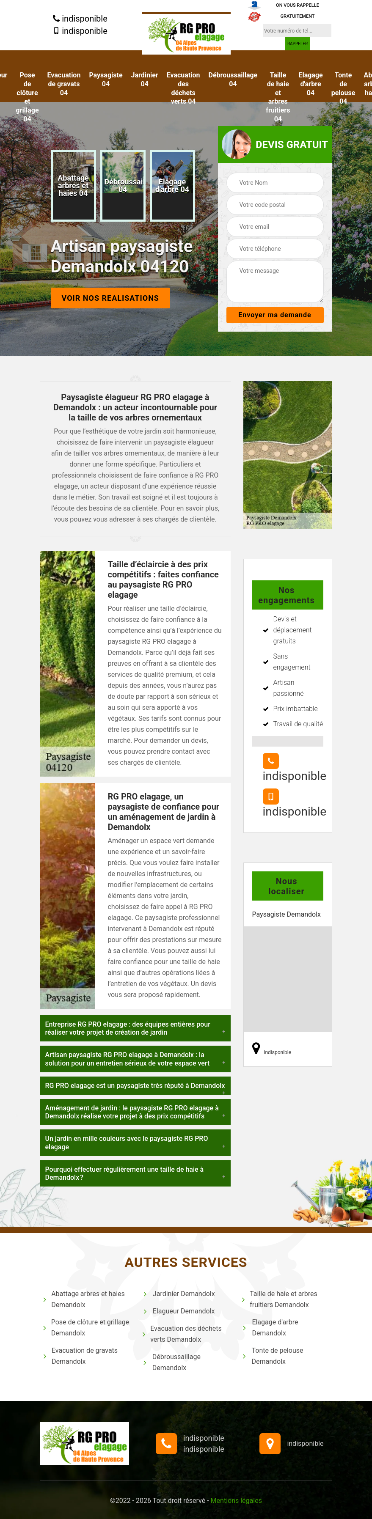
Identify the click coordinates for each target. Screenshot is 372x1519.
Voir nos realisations (110, 298)
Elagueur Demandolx (178, 1311)
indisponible (80, 19)
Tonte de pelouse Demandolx (272, 1355)
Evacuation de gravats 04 (64, 84)
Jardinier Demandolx (178, 1294)
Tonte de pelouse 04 (343, 88)
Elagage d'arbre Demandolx (269, 1327)
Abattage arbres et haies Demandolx (83, 1299)
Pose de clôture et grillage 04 (27, 97)
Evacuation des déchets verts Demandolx (182, 1333)
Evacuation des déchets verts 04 (183, 88)
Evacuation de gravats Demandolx (80, 1355)
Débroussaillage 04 (233, 79)
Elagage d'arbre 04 (310, 84)
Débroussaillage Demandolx (171, 1362)
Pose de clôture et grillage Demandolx (86, 1327)
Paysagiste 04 (105, 79)
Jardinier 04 (144, 79)
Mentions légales (236, 1501)
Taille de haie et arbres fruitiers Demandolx (279, 1299)
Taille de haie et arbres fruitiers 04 (278, 97)
